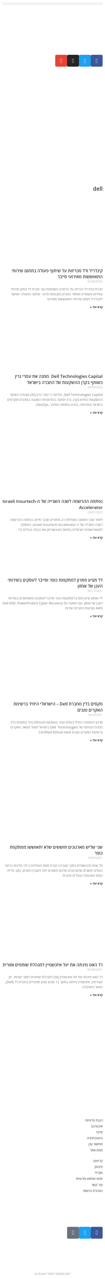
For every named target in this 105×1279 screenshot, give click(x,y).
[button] (52, 3)
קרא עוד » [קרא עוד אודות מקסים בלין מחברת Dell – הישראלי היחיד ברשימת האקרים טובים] (96, 740)
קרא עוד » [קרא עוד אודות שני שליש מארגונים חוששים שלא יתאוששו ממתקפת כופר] (96, 883)
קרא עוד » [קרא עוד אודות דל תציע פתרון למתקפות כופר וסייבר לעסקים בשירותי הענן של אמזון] (96, 616)
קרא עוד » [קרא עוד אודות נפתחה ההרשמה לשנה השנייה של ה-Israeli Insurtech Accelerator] (96, 538)
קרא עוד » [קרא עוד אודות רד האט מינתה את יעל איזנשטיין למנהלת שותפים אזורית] (96, 995)
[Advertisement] (52, 123)
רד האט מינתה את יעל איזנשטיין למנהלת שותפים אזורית (53, 965)
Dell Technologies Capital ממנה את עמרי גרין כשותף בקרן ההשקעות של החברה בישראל (59, 379)
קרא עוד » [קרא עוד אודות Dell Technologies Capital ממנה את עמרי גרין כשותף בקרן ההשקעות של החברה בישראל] (96, 413)
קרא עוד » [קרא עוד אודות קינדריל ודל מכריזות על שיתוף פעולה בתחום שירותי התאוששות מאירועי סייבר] (96, 307)
